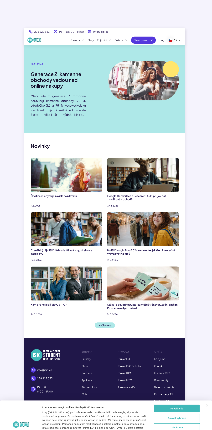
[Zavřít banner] (207, 377)
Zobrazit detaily (175, 423)
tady (118, 411)
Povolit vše (176, 380)
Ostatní (121, 40)
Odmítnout (177, 399)
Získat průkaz (143, 40)
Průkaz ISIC (124, 359)
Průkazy (77, 40)
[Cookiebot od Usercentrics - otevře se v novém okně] (21, 423)
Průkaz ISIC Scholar (129, 366)
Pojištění (104, 40)
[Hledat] (162, 40)
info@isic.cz (100, 31)
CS (173, 40)
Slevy (91, 40)
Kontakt (159, 366)
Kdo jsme (159, 359)
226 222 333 (42, 31)
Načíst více (104, 325)
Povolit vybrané (177, 389)
